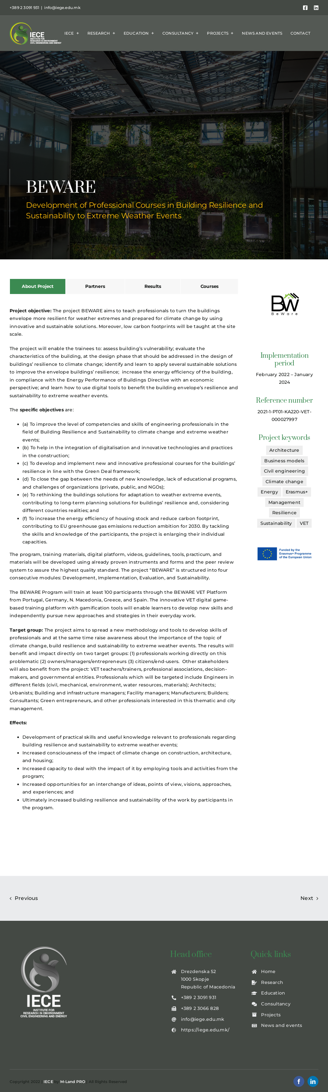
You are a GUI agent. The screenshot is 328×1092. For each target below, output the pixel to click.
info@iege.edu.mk (62, 7)
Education (273, 993)
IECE (48, 1081)
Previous (26, 898)
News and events (281, 1025)
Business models (284, 461)
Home (268, 971)
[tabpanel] (124, 561)
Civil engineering (284, 471)
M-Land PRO (73, 1081)
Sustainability (276, 523)
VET (304, 523)
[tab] (38, 286)
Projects (271, 1015)
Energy (269, 492)
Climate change (284, 481)
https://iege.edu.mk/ (205, 1030)
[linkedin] (313, 1081)
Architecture (284, 450)
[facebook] (298, 1081)
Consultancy (275, 1004)
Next (306, 898)
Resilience (284, 513)
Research (272, 982)
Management (284, 502)
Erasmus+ (297, 492)
